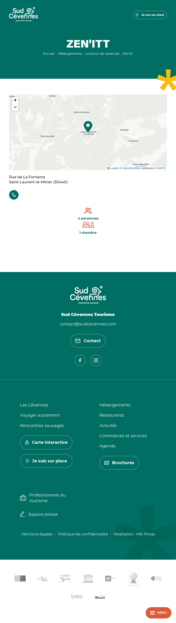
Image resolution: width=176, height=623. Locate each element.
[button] (88, 126)
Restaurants (111, 415)
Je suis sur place (150, 15)
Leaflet (112, 168)
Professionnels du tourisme (43, 498)
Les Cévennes (34, 405)
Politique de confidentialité (83, 534)
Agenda (107, 446)
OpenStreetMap (131, 168)
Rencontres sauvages (42, 425)
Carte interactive (46, 442)
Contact (88, 340)
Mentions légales (37, 534)
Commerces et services (123, 435)
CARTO (161, 168)
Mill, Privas (145, 534)
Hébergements (114, 405)
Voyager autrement (40, 415)
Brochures (119, 462)
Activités (108, 425)
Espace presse (39, 514)
